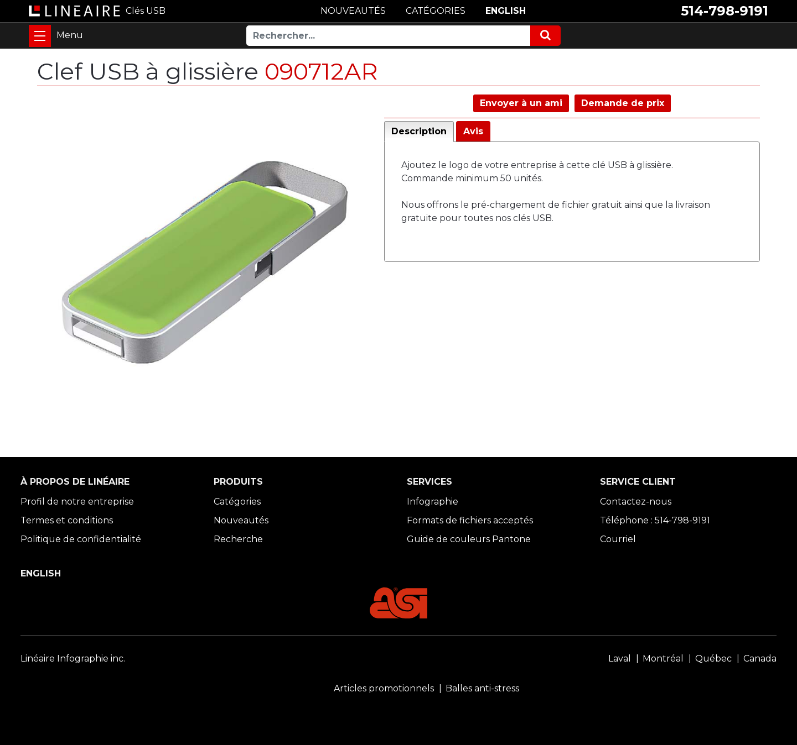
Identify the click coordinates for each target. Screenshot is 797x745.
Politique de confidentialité (80, 539)
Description (419, 131)
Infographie (432, 501)
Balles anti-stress (482, 688)
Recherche (238, 539)
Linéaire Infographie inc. (72, 658)
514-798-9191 (724, 11)
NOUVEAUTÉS (353, 11)
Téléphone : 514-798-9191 (655, 520)
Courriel (618, 539)
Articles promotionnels (384, 688)
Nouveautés (241, 520)
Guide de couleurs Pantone (469, 539)
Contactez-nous (635, 501)
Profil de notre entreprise (77, 501)
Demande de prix (622, 103)
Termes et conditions (66, 520)
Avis (473, 131)
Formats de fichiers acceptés (470, 520)
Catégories (237, 501)
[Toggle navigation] (40, 36)
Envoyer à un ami (521, 103)
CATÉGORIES (435, 11)
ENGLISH (505, 11)
